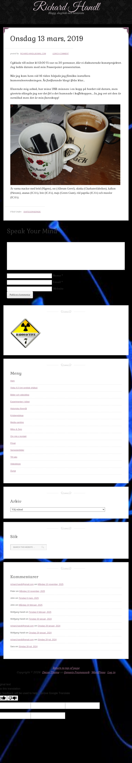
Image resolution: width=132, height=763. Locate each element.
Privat (13, 443)
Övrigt (13, 471)
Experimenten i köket (20, 402)
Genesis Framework (76, 672)
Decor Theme (50, 672)
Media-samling (17, 422)
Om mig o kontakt (18, 436)
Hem (12, 381)
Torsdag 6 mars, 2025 (29, 598)
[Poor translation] (12, 698)
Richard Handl (66, 7)
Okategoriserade (32, 212)
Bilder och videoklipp (19, 395)
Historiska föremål (18, 408)
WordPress (98, 672)
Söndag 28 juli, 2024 (47, 639)
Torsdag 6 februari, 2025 (40, 612)
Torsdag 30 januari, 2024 (40, 619)
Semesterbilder (17, 450)
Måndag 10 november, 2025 (50, 584)
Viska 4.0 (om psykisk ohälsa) (24, 388)
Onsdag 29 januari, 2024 (49, 626)
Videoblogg (15, 464)
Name (57, 275)
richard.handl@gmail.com (33, 54)
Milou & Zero (16, 429)
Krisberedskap (17, 415)
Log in (111, 672)
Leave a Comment (61, 54)
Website (58, 288)
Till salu (13, 457)
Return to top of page (66, 668)
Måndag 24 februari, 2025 (30, 605)
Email (57, 282)
